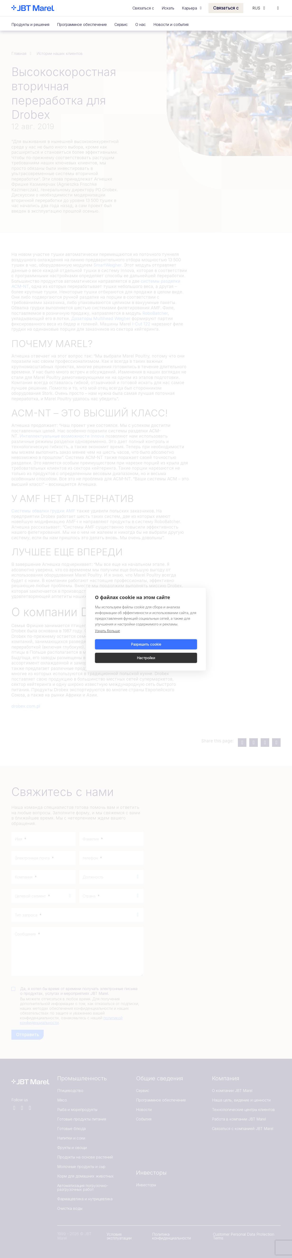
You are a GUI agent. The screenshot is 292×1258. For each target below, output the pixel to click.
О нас (140, 24)
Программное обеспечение (82, 24)
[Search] (278, 8)
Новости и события (170, 24)
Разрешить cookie (120, 651)
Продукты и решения (30, 24)
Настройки (172, 651)
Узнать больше (107, 637)
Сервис (121, 24)
